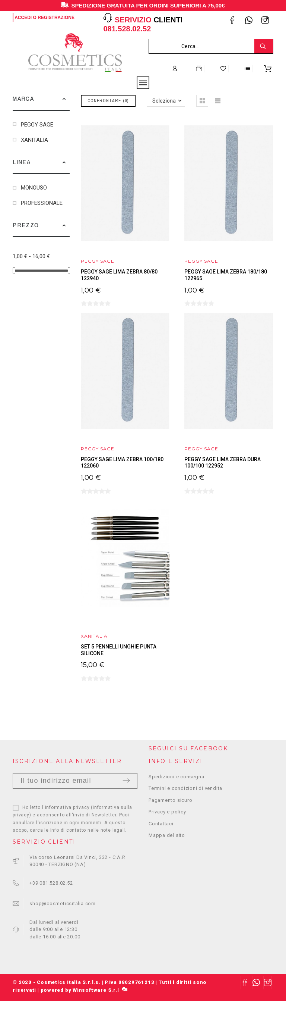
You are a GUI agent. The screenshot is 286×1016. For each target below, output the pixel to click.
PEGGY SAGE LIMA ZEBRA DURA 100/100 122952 (222, 462)
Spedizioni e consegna (176, 776)
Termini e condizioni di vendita (185, 788)
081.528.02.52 (127, 29)
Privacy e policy (167, 812)
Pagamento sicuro (170, 800)
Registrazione (56, 17)
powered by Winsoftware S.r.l (84, 990)
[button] (64, 98)
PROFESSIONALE (42, 203)
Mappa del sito (167, 835)
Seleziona (164, 101)
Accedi (23, 17)
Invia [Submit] (126, 780)
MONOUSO (34, 187)
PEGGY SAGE (37, 124)
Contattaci (161, 823)
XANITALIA (34, 140)
